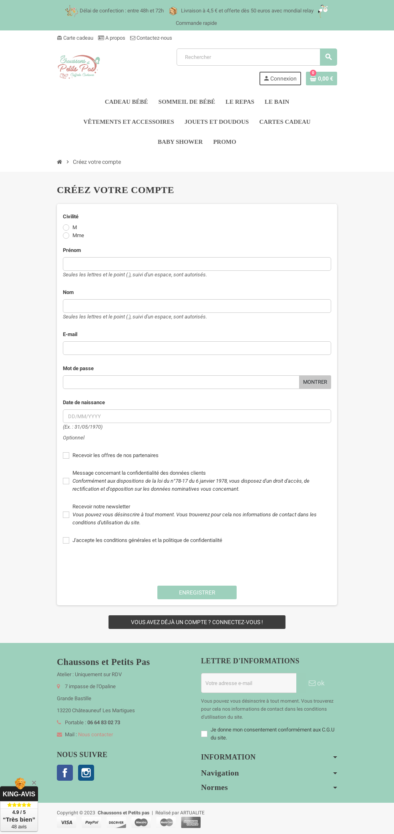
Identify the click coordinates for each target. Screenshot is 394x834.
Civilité (70, 217)
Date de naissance (84, 402)
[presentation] (197, 564)
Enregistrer (197, 592)
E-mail (70, 334)
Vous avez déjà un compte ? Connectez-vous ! (197, 622)
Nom (68, 292)
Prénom (72, 250)
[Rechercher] (257, 57)
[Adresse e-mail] (248, 683)
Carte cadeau (75, 38)
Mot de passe (78, 368)
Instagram (86, 773)
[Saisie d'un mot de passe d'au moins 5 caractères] (181, 382)
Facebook (65, 773)
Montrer (315, 382)
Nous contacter (95, 734)
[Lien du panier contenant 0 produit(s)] (321, 78)
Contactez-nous (151, 38)
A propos (111, 38)
